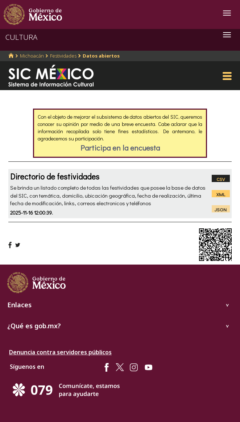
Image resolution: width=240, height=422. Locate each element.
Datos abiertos (101, 55)
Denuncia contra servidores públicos (60, 352)
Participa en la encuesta (120, 148)
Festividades (63, 55)
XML (220, 194)
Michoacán (32, 55)
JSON (221, 209)
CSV (220, 179)
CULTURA (21, 37)
